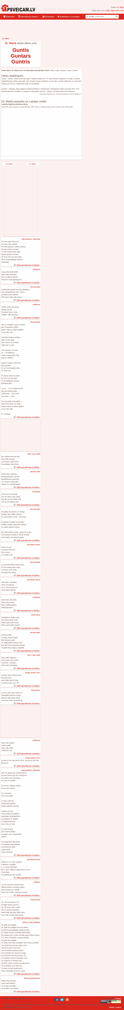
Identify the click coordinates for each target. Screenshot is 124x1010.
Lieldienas (36, 304)
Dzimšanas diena (33, 545)
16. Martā (10, 43)
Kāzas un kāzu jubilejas (31, 922)
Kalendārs (9, 17)
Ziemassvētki (35, 287)
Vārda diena (35, 615)
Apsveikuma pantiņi (28, 17)
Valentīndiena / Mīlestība (30, 239)
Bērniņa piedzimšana (32, 978)
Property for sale (39, 1004)
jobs (54, 1004)
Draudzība (36, 492)
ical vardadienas (22, 1004)
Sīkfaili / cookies (115, 1007)
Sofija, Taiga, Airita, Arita (114, 10)
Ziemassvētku (7, 1004)
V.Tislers (118, 998)
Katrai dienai (35, 900)
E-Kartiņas (48, 17)
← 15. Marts (8, 164)
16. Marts (5, 38)
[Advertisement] (41, 132)
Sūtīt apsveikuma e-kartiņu (28, 265)
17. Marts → (33, 164)
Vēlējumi (37, 882)
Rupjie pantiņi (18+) (32, 673)
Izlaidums (36, 269)
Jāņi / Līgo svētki (33, 454)
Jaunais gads (35, 471)
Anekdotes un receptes (68, 17)
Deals (75, 1004)
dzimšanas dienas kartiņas (97, 1004)
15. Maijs (120, 7)
